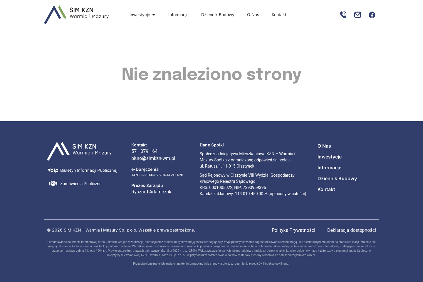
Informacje (329, 167)
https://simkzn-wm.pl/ (112, 242)
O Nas (324, 146)
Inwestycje (330, 157)
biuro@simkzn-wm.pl (301, 255)
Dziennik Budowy (337, 178)
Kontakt (326, 189)
